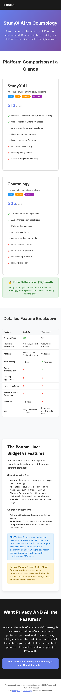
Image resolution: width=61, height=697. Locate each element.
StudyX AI (16, 691)
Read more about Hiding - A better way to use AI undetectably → (30, 663)
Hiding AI (8, 5)
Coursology (27, 691)
